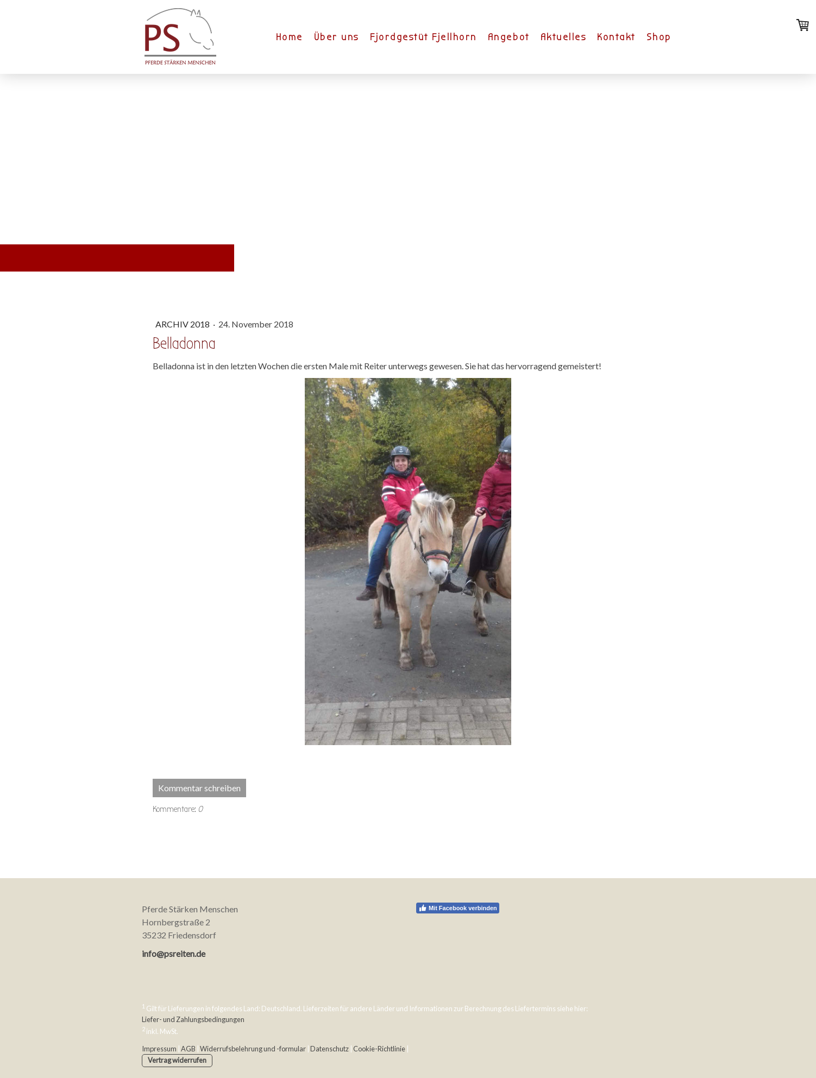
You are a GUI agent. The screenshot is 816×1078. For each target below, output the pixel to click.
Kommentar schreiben (199, 788)
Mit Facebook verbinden (457, 908)
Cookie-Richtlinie (379, 1048)
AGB (188, 1048)
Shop (658, 37)
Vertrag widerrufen (177, 1060)
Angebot (509, 37)
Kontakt (616, 37)
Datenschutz (329, 1048)
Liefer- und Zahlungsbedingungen (193, 1019)
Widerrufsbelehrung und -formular (253, 1048)
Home (289, 37)
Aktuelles (564, 37)
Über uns (336, 37)
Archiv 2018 (183, 324)
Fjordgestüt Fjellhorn (423, 37)
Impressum (159, 1048)
